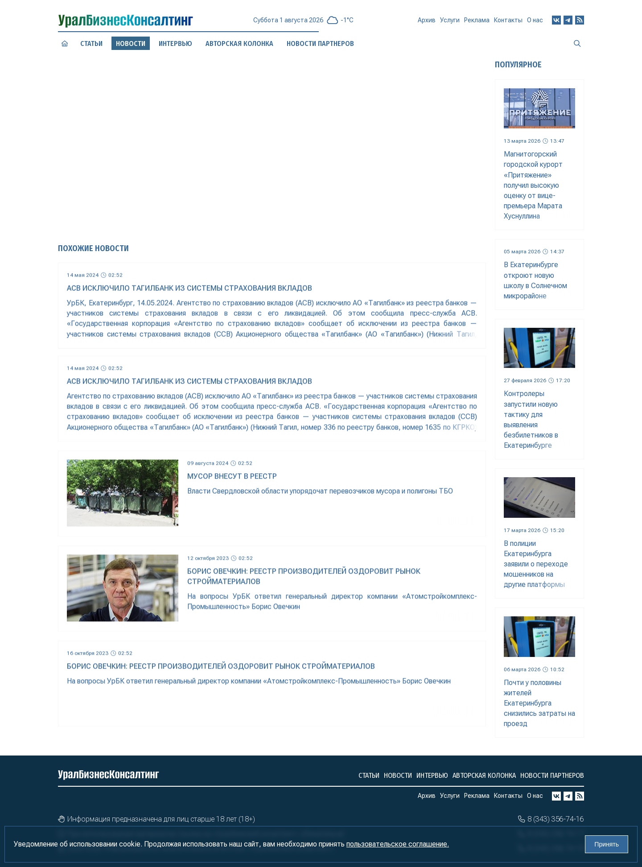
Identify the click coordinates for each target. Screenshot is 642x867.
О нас (535, 19)
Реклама (477, 22)
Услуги (450, 23)
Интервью (432, 775)
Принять (606, 844)
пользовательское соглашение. (397, 844)
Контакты (508, 21)
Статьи (91, 43)
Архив (427, 23)
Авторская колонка (484, 775)
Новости (398, 775)
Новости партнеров (552, 775)
